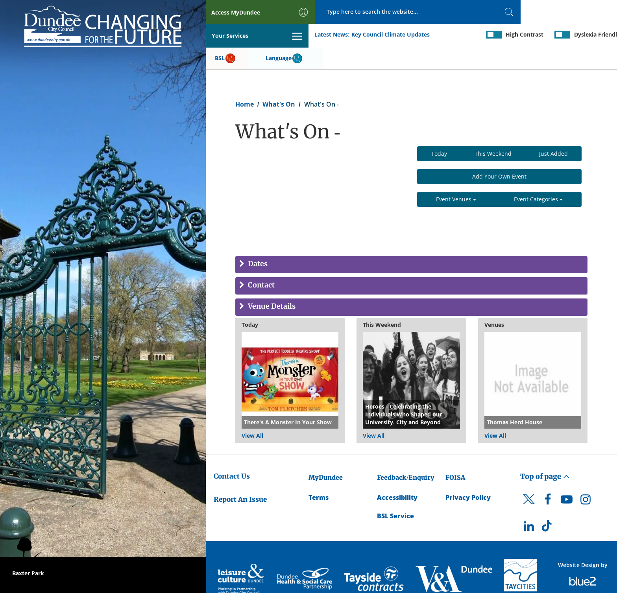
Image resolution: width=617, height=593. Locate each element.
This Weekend (493, 130)
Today (439, 130)
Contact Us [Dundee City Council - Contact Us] (232, 453)
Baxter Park (28, 573)
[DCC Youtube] (566, 478)
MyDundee (325, 454)
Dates (257, 241)
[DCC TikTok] (547, 504)
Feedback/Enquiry (405, 454)
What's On (278, 81)
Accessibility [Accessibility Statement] (397, 474)
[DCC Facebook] (547, 478)
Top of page (545, 453)
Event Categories (538, 176)
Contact (260, 262)
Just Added (553, 130)
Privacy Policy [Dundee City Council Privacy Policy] (468, 474)
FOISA (455, 454)
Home (244, 81)
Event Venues (456, 176)
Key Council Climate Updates (287, 35)
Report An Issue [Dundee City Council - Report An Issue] (240, 475)
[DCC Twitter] (529, 482)
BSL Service (395, 492)
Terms (318, 474)
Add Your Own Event (499, 153)
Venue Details (271, 283)
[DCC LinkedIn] (529, 504)
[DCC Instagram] (585, 478)
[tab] (411, 241)
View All (252, 412)
